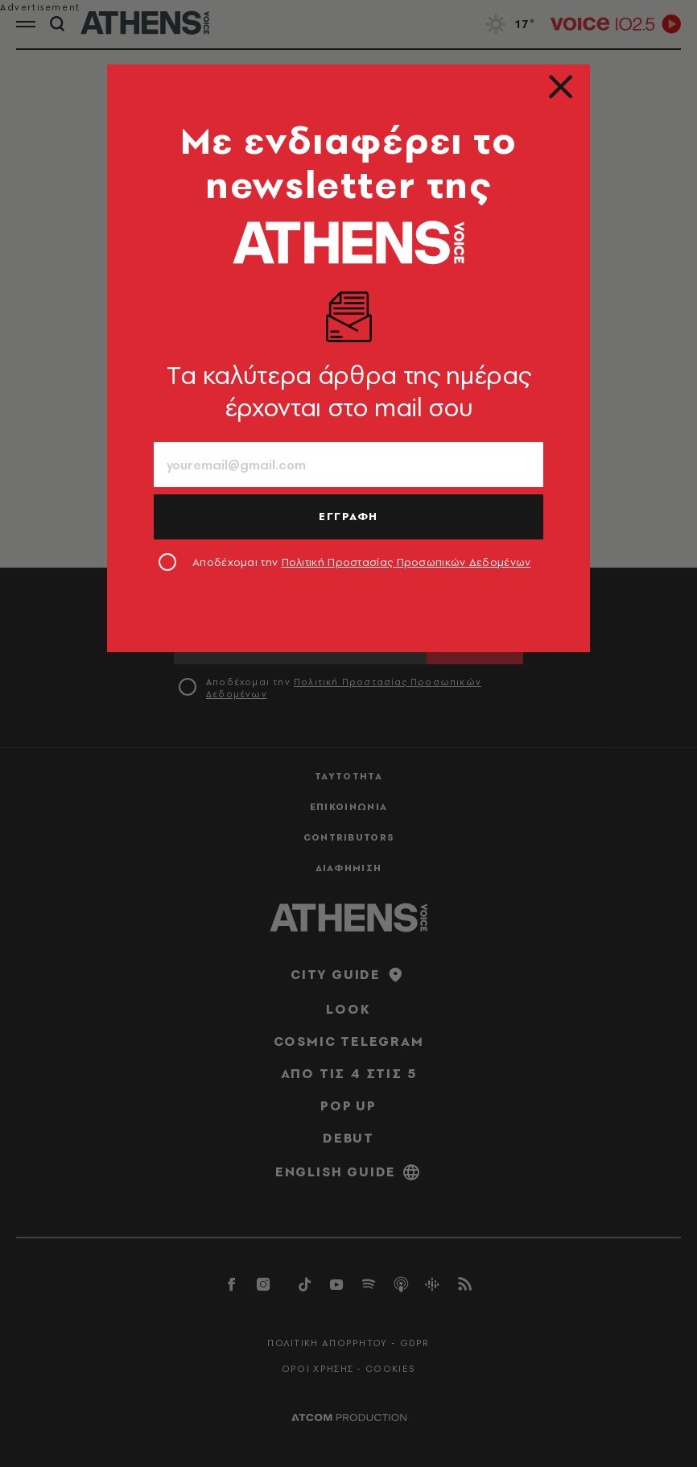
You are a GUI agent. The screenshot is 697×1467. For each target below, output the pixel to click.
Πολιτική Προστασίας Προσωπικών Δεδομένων (406, 562)
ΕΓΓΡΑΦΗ (348, 516)
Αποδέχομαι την (361, 562)
